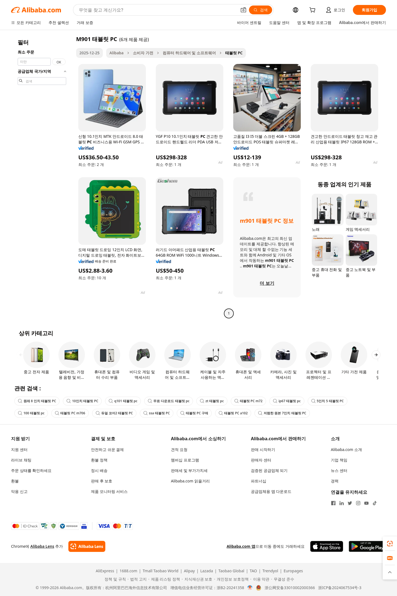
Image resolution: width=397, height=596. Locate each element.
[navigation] (41, 177)
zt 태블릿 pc (212, 401)
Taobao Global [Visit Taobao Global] (231, 570)
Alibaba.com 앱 (241, 546)
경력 (335, 481)
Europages (293, 570)
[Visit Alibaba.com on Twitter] (349, 503)
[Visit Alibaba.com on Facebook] (333, 503)
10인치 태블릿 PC (82, 401)
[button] (243, 10)
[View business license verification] (250, 587)
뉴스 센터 (339, 470)
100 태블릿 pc (31, 413)
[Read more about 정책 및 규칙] (114, 579)
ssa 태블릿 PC (156, 413)
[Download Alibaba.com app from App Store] (326, 546)
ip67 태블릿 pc (287, 401)
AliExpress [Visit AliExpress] (105, 570)
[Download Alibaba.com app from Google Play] (367, 546)
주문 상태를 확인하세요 (31, 470)
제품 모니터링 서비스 (109, 491)
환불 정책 (99, 460)
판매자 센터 (261, 460)
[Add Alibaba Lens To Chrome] (86, 546)
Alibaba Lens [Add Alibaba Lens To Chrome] (42, 546)
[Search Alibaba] (157, 10)
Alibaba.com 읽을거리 (190, 481)
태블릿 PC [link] (234, 52)
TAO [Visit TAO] (253, 570)
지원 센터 (19, 449)
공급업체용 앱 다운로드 (271, 491)
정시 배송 (99, 470)
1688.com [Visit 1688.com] (128, 570)
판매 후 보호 (101, 481)
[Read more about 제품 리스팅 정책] (164, 579)
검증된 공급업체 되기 (269, 470)
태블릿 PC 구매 (194, 413)
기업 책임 (339, 460)
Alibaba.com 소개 (346, 449)
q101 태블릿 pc (123, 401)
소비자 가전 (143, 52)
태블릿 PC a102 (233, 413)
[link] (390, 543)
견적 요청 (179, 449)
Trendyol (270, 570)
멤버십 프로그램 (185, 460)
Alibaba (116, 52)
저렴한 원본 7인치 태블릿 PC (282, 413)
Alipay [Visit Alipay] (189, 570)
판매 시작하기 (263, 449)
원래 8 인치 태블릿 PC (37, 401)
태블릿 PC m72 (248, 401)
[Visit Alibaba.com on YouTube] (366, 503)
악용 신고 (19, 491)
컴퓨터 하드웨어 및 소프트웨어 (189, 52)
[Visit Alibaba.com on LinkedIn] (341, 503)
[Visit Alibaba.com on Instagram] (358, 503)
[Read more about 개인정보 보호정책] (231, 579)
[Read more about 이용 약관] (259, 579)
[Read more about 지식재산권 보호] (197, 579)
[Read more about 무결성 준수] (282, 579)
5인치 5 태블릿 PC (327, 401)
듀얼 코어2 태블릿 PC (114, 413)
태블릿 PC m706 (70, 413)
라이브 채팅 (21, 460)
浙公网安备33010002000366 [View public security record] (290, 587)
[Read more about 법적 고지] (137, 579)
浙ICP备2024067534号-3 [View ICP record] (339, 587)
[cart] (313, 10)
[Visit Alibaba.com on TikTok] (374, 503)
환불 (15, 481)
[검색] (260, 10)
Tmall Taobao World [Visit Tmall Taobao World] (161, 570)
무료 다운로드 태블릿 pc (168, 401)
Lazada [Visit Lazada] (206, 570)
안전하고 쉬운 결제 (107, 449)
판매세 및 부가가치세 (189, 470)
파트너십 (258, 481)
